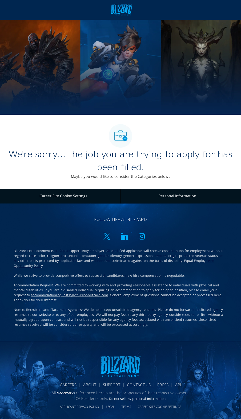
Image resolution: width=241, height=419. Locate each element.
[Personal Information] (177, 196)
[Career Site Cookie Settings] (63, 196)
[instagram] (141, 237)
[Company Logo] (121, 9)
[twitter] (106, 237)
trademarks (66, 393)
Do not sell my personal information (137, 398)
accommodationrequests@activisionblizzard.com (69, 295)
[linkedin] (124, 237)
